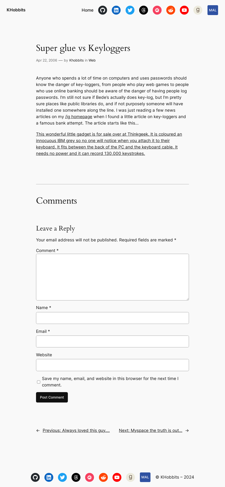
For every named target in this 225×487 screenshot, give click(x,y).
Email (43, 331)
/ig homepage (78, 116)
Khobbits (76, 60)
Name (43, 307)
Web (92, 60)
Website (44, 354)
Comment (47, 250)
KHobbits (16, 9)
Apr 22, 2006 (46, 60)
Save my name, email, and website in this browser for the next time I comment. (110, 381)
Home (88, 10)
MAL (213, 10)
